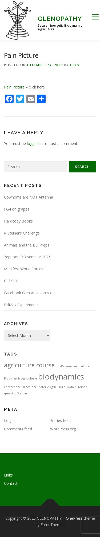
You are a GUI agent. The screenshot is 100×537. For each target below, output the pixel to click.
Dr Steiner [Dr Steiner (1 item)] (29, 387)
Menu (95, 16)
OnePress (74, 518)
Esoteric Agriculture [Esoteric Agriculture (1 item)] (51, 387)
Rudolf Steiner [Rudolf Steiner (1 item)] (76, 387)
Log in (9, 420)
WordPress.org (63, 428)
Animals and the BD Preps (26, 245)
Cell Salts (11, 280)
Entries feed (60, 420)
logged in (35, 143)
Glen (75, 65)
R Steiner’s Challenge (22, 233)
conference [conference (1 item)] (12, 387)
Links (8, 475)
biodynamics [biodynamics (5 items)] (61, 376)
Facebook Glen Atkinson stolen (31, 292)
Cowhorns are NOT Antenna (28, 197)
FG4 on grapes (16, 209)
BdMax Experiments (21, 304)
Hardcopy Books (18, 221)
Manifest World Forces (23, 268)
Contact (11, 483)
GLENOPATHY (60, 18)
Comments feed (18, 428)
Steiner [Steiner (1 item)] (22, 393)
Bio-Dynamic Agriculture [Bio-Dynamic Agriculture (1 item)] (73, 366)
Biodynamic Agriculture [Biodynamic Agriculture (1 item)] (20, 378)
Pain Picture (14, 87)
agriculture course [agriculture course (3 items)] (29, 365)
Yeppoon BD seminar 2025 (27, 256)
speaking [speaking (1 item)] (10, 393)
